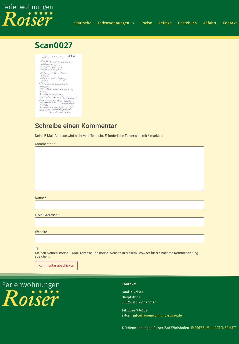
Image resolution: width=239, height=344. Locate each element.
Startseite (82, 23)
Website (41, 232)
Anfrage (165, 23)
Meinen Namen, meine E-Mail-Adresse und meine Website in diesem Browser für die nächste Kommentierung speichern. (116, 254)
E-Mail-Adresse (47, 215)
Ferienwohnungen (116, 23)
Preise (146, 23)
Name (40, 198)
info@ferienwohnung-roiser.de (157, 315)
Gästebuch (187, 23)
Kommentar (45, 144)
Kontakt (230, 23)
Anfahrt (209, 23)
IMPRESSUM (200, 328)
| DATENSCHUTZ (224, 328)
